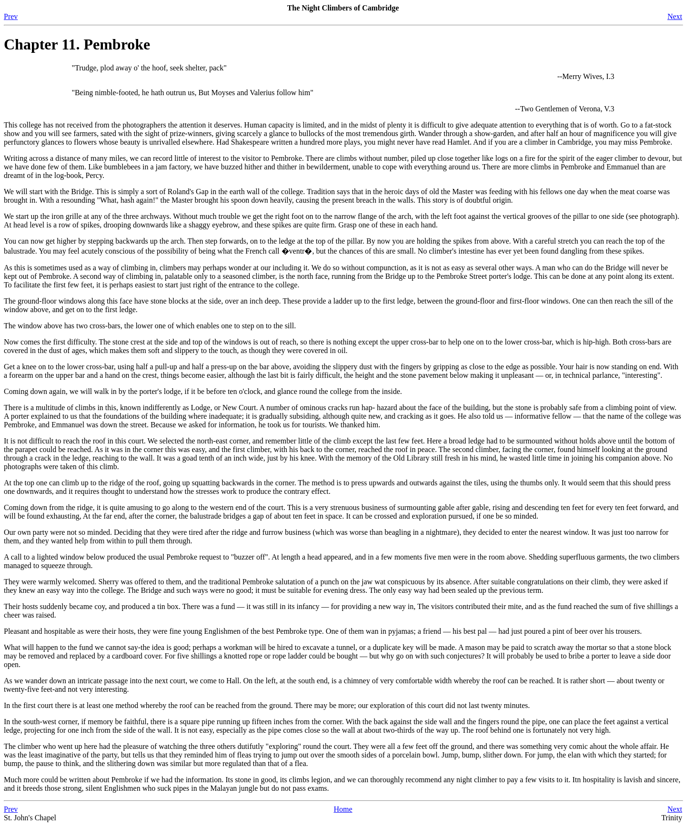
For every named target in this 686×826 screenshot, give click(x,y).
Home (342, 809)
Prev (11, 16)
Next (674, 16)
